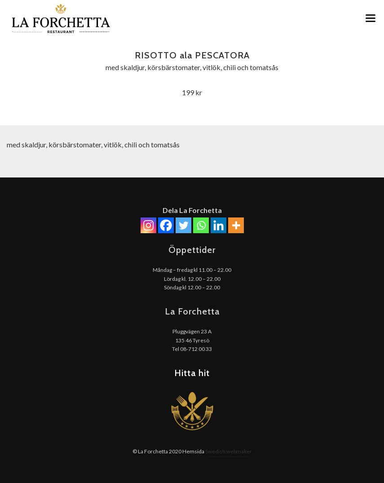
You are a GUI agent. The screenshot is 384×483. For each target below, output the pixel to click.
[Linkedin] (218, 225)
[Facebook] (166, 225)
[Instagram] (148, 225)
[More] (236, 225)
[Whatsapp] (201, 225)
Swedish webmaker (228, 451)
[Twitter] (183, 225)
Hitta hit (192, 373)
